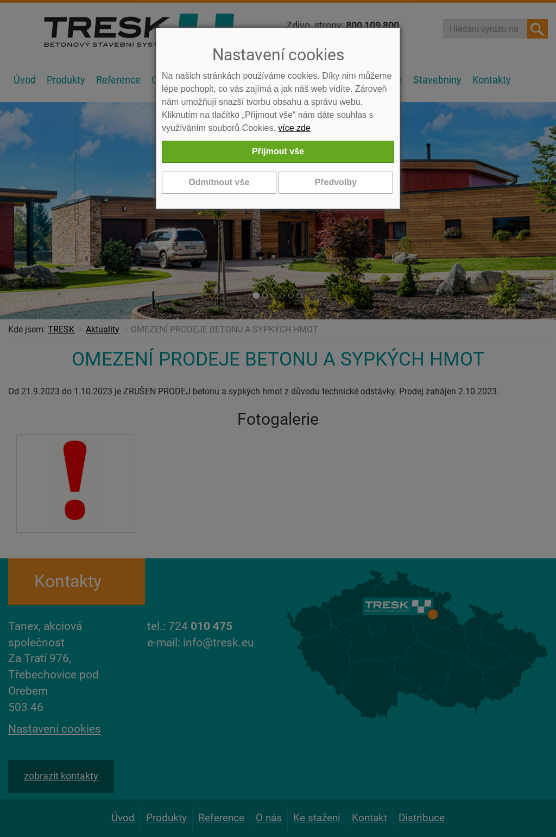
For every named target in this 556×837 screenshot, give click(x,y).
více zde (294, 128)
